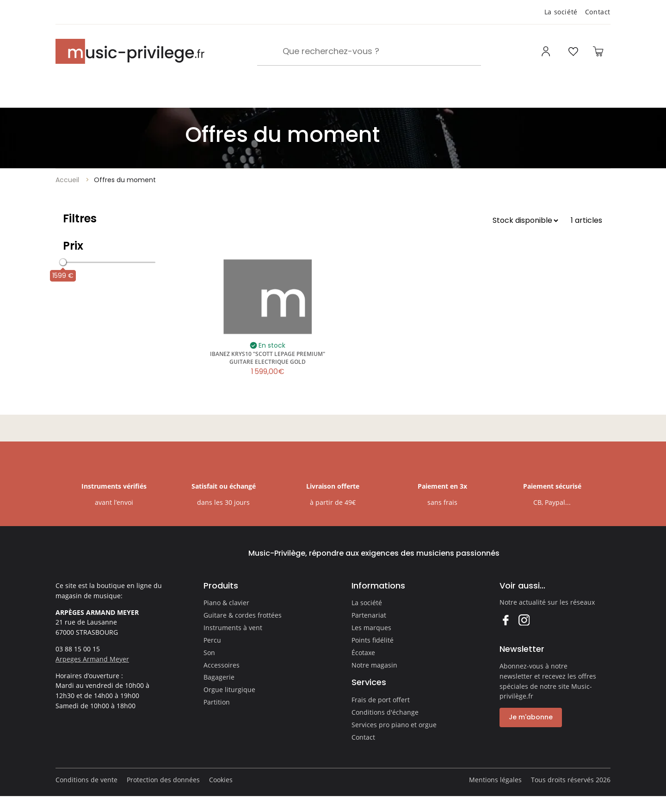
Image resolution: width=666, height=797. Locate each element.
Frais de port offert (381, 699)
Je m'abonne (531, 717)
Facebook (505, 619)
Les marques (371, 627)
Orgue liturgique (229, 689)
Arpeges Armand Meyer (92, 659)
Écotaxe (363, 652)
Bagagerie (219, 677)
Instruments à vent (233, 627)
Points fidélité (373, 640)
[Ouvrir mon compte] (547, 51)
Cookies (221, 779)
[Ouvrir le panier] (598, 51)
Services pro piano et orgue (394, 724)
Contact (597, 11)
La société (561, 11)
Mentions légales (495, 779)
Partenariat (369, 615)
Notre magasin (374, 665)
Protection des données (163, 779)
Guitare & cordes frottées (243, 615)
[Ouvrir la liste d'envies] (573, 51)
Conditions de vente (86, 779)
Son (209, 652)
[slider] (63, 262)
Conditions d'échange (385, 712)
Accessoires (222, 665)
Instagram (524, 619)
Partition (217, 702)
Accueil (67, 179)
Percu (212, 640)
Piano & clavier (226, 602)
